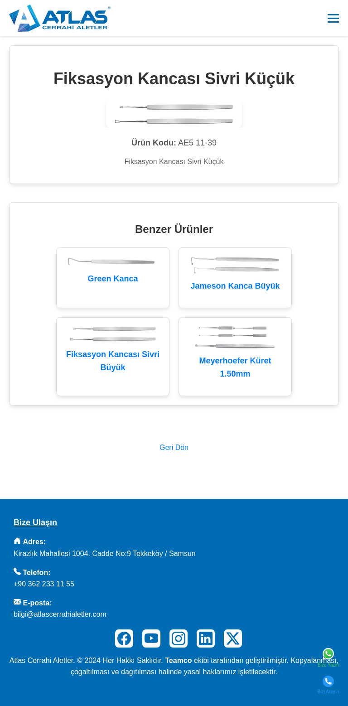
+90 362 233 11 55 (44, 584)
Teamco (178, 660)
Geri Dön (174, 447)
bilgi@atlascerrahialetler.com (60, 614)
